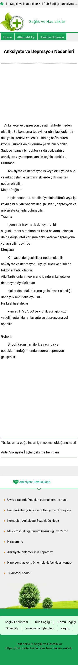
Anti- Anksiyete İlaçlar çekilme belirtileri (30, 452)
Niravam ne (15, 542)
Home (7, 37)
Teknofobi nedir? (18, 573)
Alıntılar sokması (52, 37)
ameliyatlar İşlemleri (39, 628)
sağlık (65, 628)
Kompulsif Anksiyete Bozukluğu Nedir (33, 521)
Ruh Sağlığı (51, 4)
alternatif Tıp (26, 37)
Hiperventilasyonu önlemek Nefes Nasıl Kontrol (39, 562)
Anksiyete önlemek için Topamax (30, 552)
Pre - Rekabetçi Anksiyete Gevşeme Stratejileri (39, 510)
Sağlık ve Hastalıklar (24, 4)
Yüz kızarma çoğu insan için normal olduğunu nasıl (38, 443)
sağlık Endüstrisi (16, 622)
